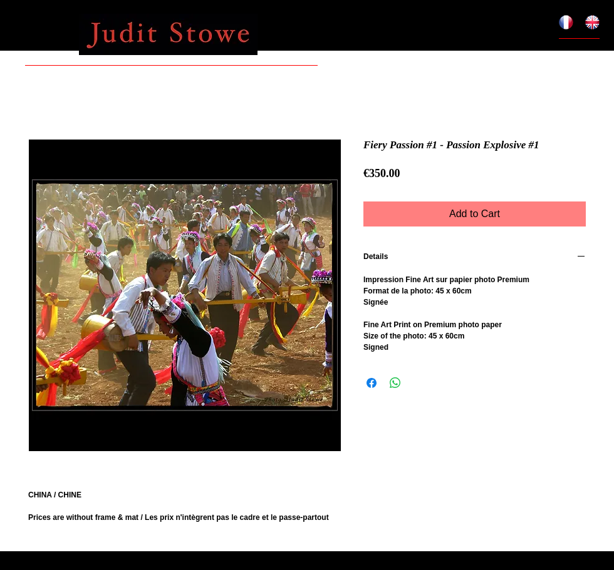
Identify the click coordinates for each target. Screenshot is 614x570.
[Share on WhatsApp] (395, 382)
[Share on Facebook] (371, 382)
